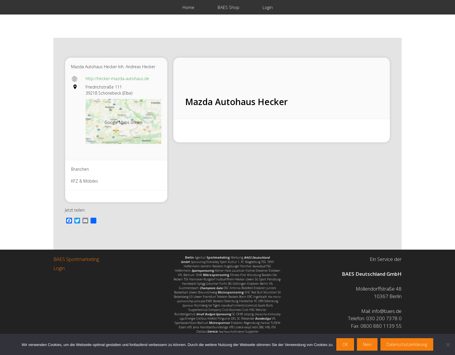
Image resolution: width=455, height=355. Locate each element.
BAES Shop (228, 7)
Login (268, 7)
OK (345, 344)
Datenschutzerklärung (407, 344)
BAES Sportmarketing (76, 259)
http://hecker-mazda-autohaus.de (117, 78)
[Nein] (448, 344)
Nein (367, 344)
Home (188, 7)
